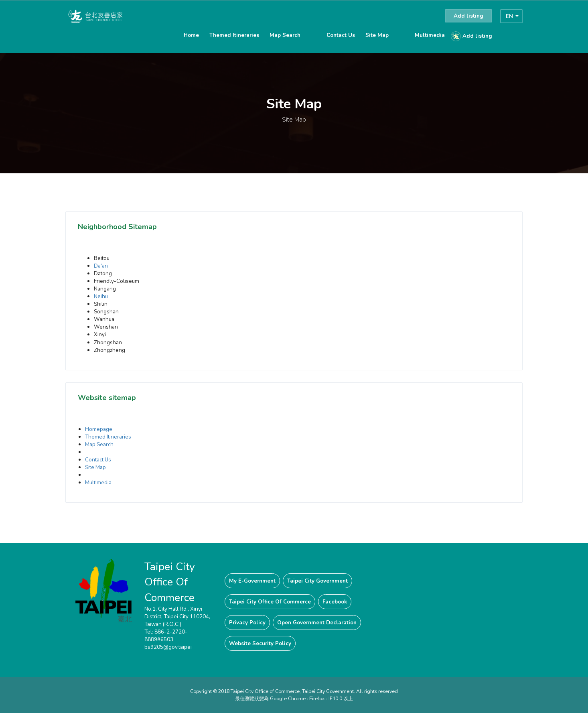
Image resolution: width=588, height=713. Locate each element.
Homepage (98, 429)
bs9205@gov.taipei (168, 647)
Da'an (101, 266)
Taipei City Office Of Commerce (270, 601)
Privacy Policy (247, 622)
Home (191, 35)
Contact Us (340, 35)
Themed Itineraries (234, 35)
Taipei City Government (317, 581)
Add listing (468, 16)
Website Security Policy (260, 643)
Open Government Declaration (317, 622)
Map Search (285, 35)
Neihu (101, 296)
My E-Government (252, 581)
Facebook (334, 601)
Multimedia (430, 35)
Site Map (377, 35)
